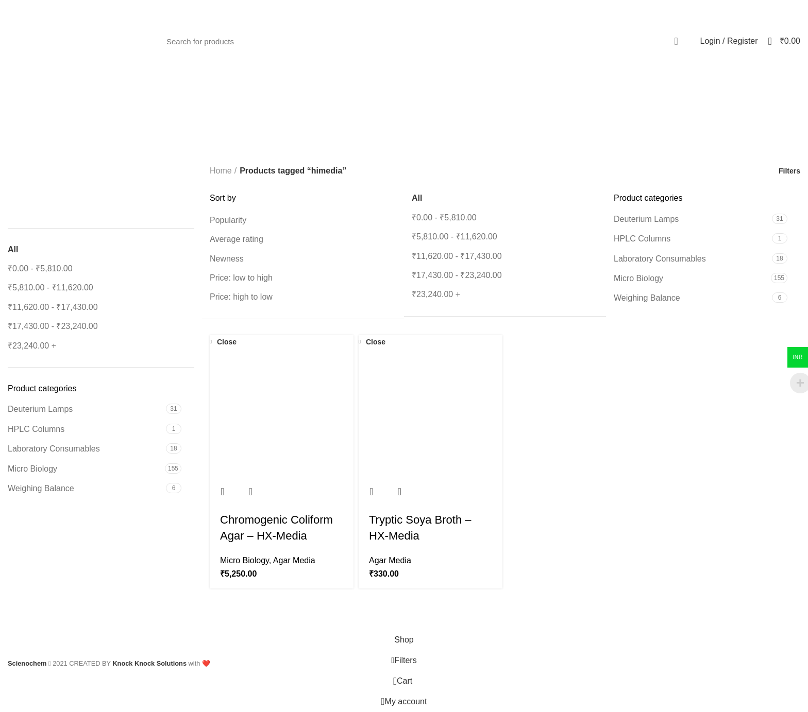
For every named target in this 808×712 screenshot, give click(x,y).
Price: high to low (241, 296)
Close (227, 341)
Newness (227, 258)
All (13, 249)
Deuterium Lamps (40, 409)
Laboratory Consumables (54, 448)
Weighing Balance (41, 488)
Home (221, 170)
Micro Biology (32, 468)
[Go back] (342, 140)
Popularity (228, 220)
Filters (789, 171)
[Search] (424, 41)
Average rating (236, 239)
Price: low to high (241, 277)
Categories (433, 140)
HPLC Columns (36, 429)
